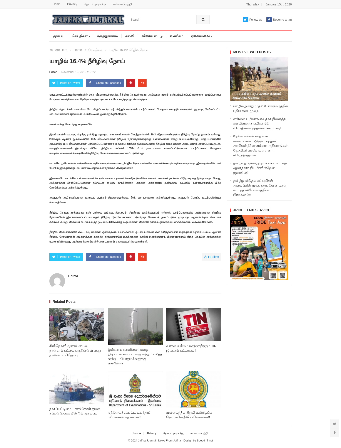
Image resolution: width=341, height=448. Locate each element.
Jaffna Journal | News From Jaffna (159, 440)
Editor (53, 72)
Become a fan (279, 19)
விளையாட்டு (152, 36)
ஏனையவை (200, 36)
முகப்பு (58, 36)
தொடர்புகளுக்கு (95, 4)
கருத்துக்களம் (107, 36)
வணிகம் (176, 36)
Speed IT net (205, 440)
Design (188, 440)
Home (57, 4)
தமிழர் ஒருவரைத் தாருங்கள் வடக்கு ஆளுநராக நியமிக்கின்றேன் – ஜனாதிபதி (260, 168)
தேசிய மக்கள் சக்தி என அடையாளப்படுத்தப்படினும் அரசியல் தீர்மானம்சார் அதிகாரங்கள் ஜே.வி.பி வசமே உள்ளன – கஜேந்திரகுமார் (260, 145)
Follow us (252, 19)
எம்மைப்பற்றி (122, 4)
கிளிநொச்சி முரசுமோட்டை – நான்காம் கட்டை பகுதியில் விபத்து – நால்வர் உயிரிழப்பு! (76, 350)
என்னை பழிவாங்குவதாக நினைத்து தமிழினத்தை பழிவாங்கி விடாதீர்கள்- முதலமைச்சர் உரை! (259, 123)
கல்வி (129, 36)
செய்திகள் (79, 36)
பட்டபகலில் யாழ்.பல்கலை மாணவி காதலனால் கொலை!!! (257, 95)
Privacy (72, 4)
